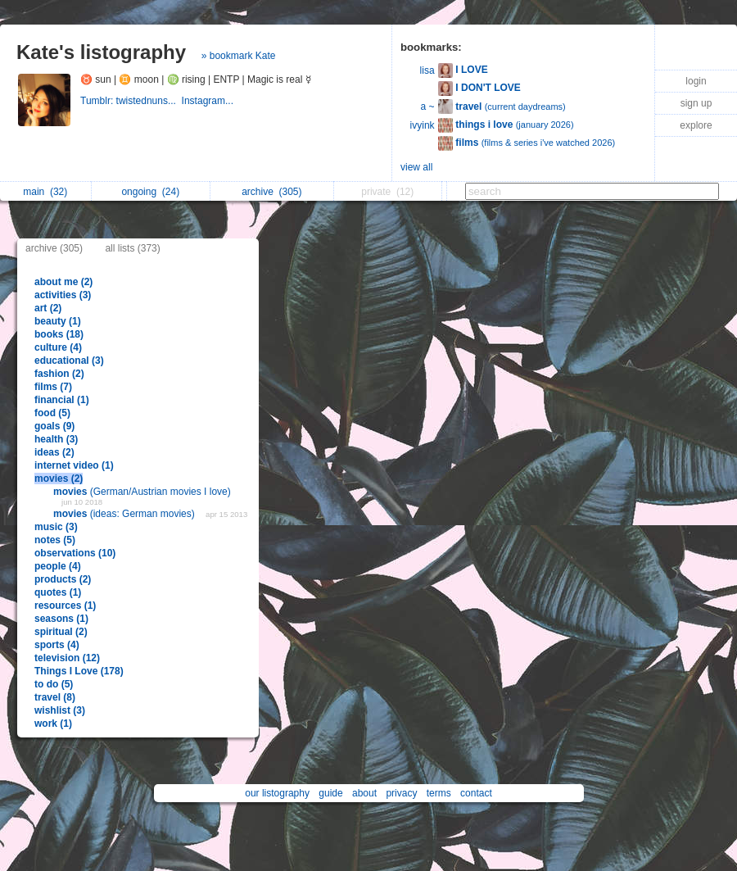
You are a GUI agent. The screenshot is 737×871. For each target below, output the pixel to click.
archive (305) (54, 248)
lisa (427, 70)
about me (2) (63, 282)
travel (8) (54, 697)
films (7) (53, 386)
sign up (696, 103)
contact (476, 793)
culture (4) (58, 347)
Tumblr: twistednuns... (131, 101)
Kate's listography (101, 52)
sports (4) (56, 645)
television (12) (67, 658)
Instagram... (209, 101)
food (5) (52, 413)
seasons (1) (61, 618)
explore (696, 125)
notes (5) (54, 540)
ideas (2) (54, 452)
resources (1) (65, 605)
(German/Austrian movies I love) (142, 491)
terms (439, 793)
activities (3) (62, 295)
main (45, 191)
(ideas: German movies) (125, 513)
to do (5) (53, 684)
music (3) (56, 527)
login (695, 81)
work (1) (53, 723)
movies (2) (58, 478)
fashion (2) (59, 373)
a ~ (428, 106)
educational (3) (69, 360)
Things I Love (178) (79, 671)
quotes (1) (57, 592)
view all (416, 167)
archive (271, 191)
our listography (277, 793)
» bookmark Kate (238, 55)
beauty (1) (57, 321)
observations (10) (74, 553)
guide (330, 793)
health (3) (56, 439)
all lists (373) (132, 248)
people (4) (57, 566)
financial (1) (61, 400)
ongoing (150, 191)
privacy (401, 793)
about (364, 793)
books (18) (59, 334)
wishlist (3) (59, 710)
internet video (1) (74, 465)
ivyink (422, 125)
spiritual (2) (61, 631)
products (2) (62, 579)
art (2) (47, 308)
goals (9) (54, 426)
